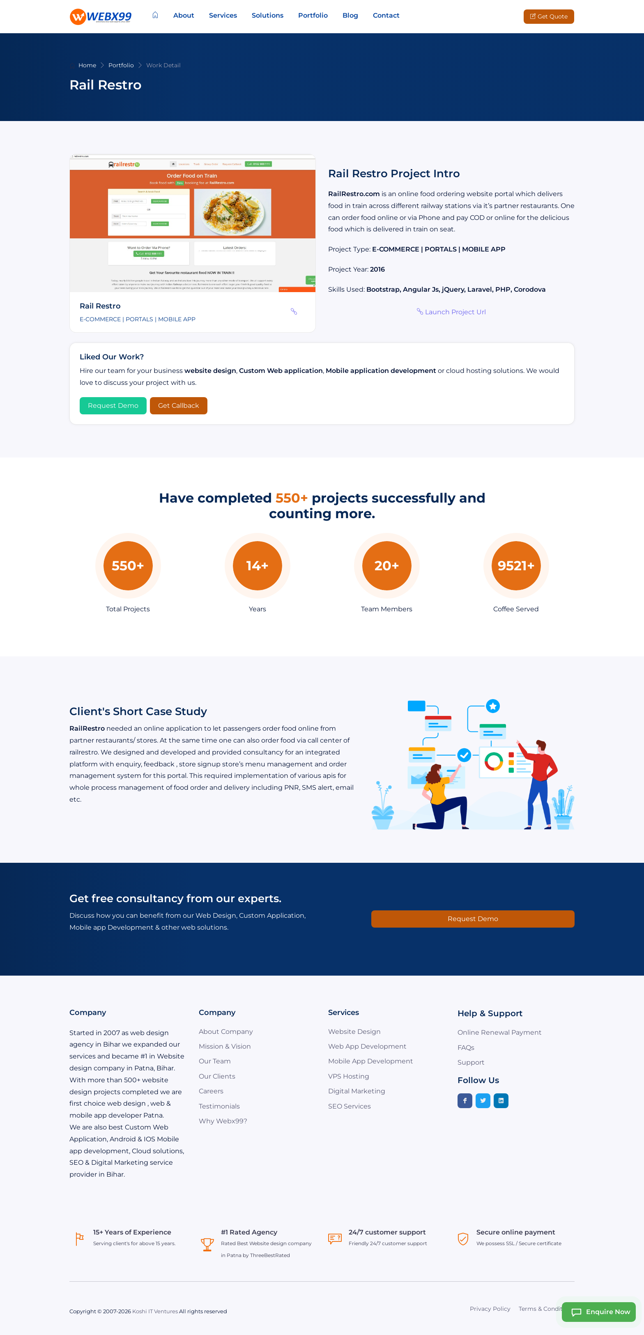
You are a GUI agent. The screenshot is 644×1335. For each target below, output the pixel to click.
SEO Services (349, 1106)
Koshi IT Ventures (155, 1311)
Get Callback (178, 405)
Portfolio (313, 15)
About (183, 15)
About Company (226, 1032)
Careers (211, 1091)
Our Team (215, 1061)
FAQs (466, 1048)
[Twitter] (483, 1100)
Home (87, 65)
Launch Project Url (451, 312)
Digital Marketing (356, 1091)
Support (471, 1062)
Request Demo (113, 405)
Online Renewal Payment (500, 1032)
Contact (386, 15)
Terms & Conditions (547, 1308)
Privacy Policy (490, 1308)
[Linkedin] (501, 1100)
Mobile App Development (370, 1061)
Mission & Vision (225, 1046)
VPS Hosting (348, 1076)
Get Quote (549, 16)
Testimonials (219, 1106)
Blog (350, 15)
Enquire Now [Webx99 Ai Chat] (598, 1312)
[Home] (155, 15)
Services (223, 15)
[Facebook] (465, 1100)
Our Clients (217, 1076)
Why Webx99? (223, 1121)
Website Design (354, 1032)
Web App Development (367, 1046)
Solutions (267, 15)
